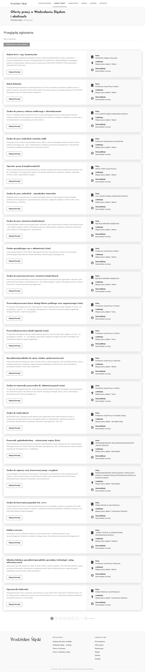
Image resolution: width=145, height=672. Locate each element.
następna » (92, 618)
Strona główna (44, 3)
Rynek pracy (73, 3)
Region (84, 3)
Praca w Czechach (59, 648)
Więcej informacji (14, 72)
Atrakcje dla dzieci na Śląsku (62, 641)
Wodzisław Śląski (16, 20)
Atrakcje (103, 3)
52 (86, 618)
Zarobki (93, 3)
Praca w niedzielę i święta (61, 652)
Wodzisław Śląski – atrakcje (62, 645)
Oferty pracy (59, 3)
